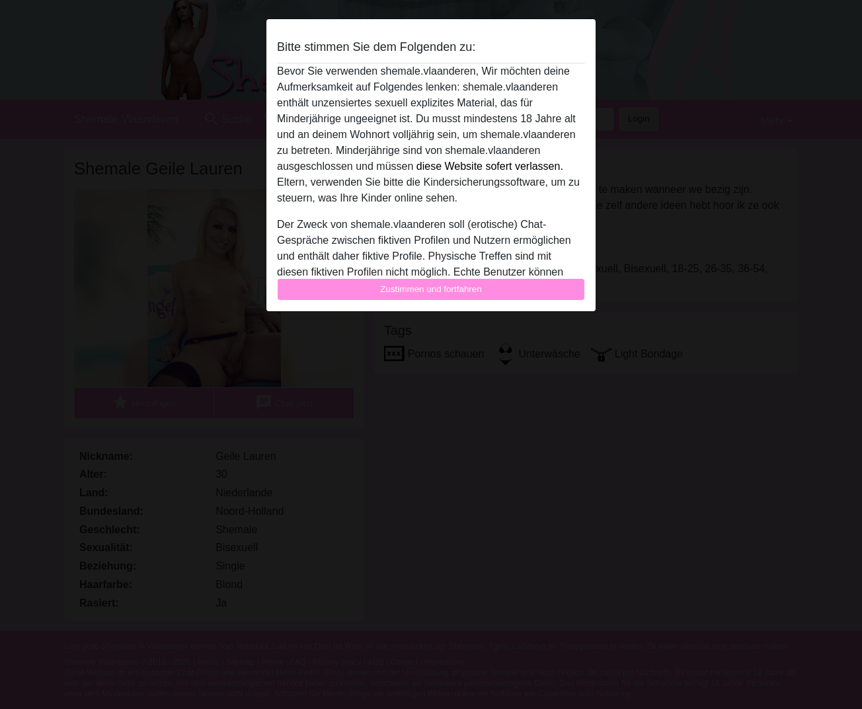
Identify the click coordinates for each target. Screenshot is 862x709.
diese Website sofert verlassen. (489, 166)
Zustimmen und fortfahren (431, 289)
